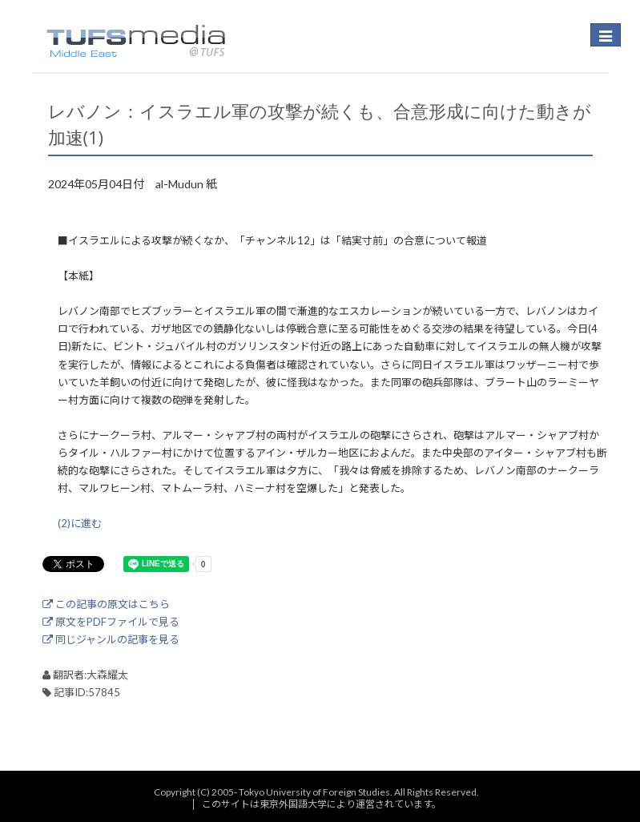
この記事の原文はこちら (106, 604)
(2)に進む (80, 523)
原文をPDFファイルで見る (110, 621)
